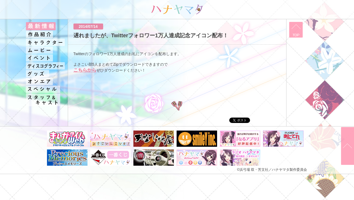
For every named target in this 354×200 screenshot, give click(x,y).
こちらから (84, 70)
